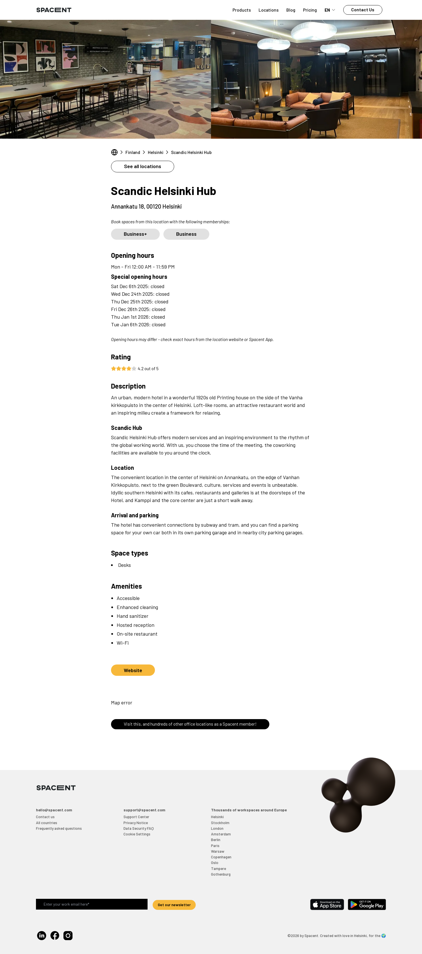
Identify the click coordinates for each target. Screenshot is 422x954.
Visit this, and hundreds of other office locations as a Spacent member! (190, 723)
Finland (132, 152)
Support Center (136, 816)
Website (133, 670)
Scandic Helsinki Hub (191, 152)
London (217, 828)
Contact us (45, 816)
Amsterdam (221, 833)
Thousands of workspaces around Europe (249, 809)
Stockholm (220, 822)
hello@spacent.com (54, 809)
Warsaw (217, 851)
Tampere (218, 868)
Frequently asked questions (59, 828)
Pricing (310, 9)
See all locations (142, 166)
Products (242, 9)
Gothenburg (221, 874)
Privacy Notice (135, 822)
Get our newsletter (174, 904)
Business (186, 234)
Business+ (135, 234)
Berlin (215, 839)
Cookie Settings (136, 833)
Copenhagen (221, 856)
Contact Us (362, 9)
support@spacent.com (144, 809)
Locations (269, 9)
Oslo (214, 862)
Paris (215, 845)
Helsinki (155, 152)
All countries (46, 822)
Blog (290, 9)
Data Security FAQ (138, 828)
